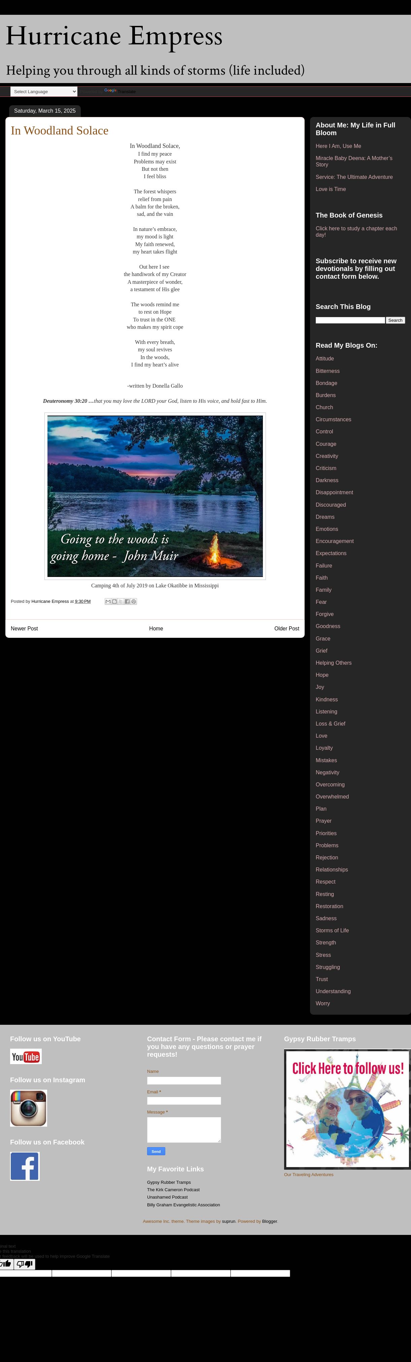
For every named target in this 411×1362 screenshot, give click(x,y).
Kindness (327, 699)
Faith (322, 578)
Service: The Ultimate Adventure (354, 177)
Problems (327, 845)
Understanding (333, 991)
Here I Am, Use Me (338, 146)
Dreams (325, 517)
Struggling (328, 967)
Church (324, 407)
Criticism (326, 468)
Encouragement (335, 541)
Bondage (326, 383)
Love (322, 736)
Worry (323, 1003)
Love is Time (331, 189)
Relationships (332, 869)
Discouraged (331, 505)
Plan (321, 809)
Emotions (327, 529)
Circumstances (333, 419)
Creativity (327, 456)
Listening (326, 711)
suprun (229, 1221)
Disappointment (334, 492)
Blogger (269, 1221)
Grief (322, 651)
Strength (326, 942)
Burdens (326, 395)
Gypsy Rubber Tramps (169, 1182)
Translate (120, 91)
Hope (322, 675)
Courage (326, 444)
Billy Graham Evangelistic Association (183, 1204)
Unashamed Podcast (167, 1197)
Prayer (324, 821)
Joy (320, 687)
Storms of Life (332, 930)
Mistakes (326, 760)
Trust (322, 979)
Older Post (286, 628)
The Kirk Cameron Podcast (173, 1189)
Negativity (327, 772)
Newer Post (24, 628)
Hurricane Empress (114, 36)
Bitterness (328, 371)
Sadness (326, 918)
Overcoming (330, 784)
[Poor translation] (24, 1264)
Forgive (325, 614)
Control (324, 431)
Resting (325, 894)
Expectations (331, 553)
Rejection (327, 857)
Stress (323, 955)
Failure (324, 566)
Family (324, 590)
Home (156, 628)
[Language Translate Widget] (43, 91)
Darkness (327, 480)
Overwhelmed (332, 797)
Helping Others (334, 663)
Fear (321, 602)
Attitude (325, 358)
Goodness (328, 626)
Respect (326, 882)
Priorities (326, 833)
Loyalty (324, 748)
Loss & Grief (330, 724)
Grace (323, 638)
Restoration (329, 906)
